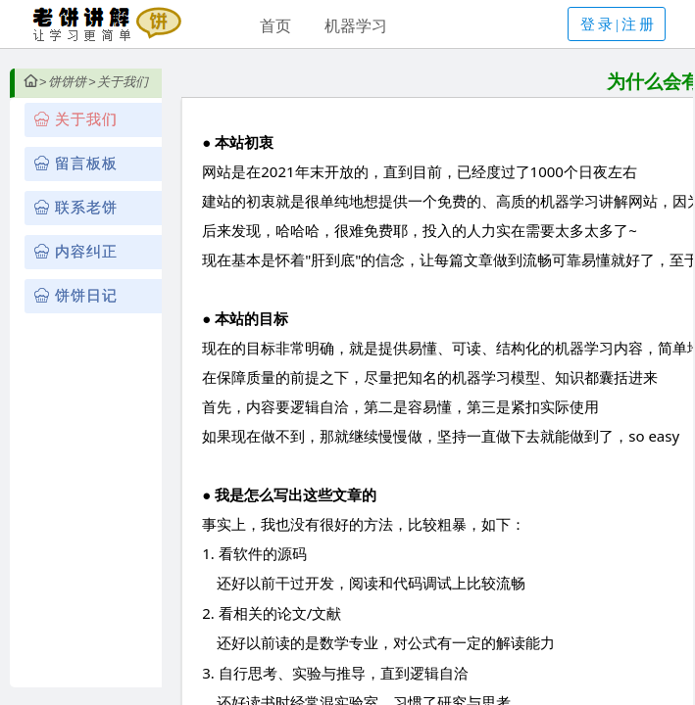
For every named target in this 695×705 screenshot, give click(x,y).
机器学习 (355, 25)
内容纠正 (86, 251)
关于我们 (122, 81)
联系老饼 (86, 207)
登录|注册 (618, 24)
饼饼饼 (67, 81)
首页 (275, 25)
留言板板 (86, 163)
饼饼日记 (86, 296)
